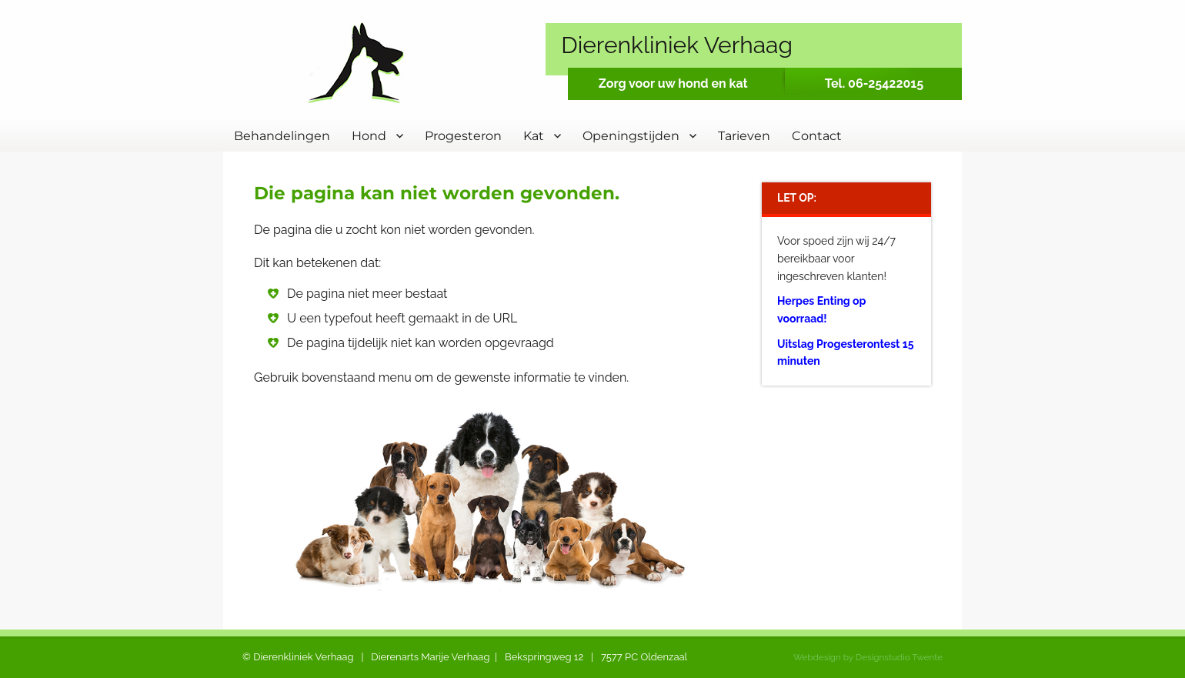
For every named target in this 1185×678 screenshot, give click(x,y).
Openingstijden (630, 136)
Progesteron (463, 136)
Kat (533, 136)
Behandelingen (282, 136)
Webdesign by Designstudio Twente (868, 657)
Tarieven (744, 136)
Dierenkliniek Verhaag (677, 45)
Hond (369, 136)
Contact (817, 136)
